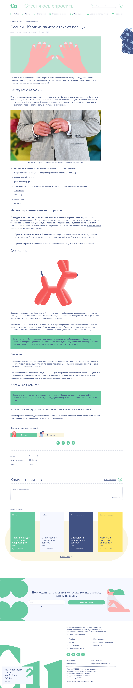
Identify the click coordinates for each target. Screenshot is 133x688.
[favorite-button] (47, 32)
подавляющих (59, 364)
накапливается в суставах (63, 244)
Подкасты (119, 14)
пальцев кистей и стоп (77, 97)
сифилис (17, 195)
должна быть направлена (29, 361)
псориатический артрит (24, 173)
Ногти (43, 549)
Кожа (72, 549)
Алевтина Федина (21, 32)
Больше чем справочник (99, 14)
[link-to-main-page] (13, 6)
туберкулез (19, 190)
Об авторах (71, 664)
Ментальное (78, 14)
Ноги (101, 549)
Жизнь (27, 14)
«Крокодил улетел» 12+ (100, 664)
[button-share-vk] (58, 443)
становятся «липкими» (73, 234)
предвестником (39, 339)
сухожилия (61, 105)
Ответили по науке (59, 14)
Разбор (16, 14)
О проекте (70, 660)
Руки (31, 464)
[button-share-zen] (78, 654)
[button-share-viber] (73, 443)
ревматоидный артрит (23, 177)
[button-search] (93, 5)
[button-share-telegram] (63, 443)
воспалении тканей (28, 220)
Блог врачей (41, 14)
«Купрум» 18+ (96, 660)
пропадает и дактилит (61, 378)
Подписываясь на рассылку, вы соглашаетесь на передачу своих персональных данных (66, 607)
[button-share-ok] (68, 443)
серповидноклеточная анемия (27, 186)
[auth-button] (121, 6)
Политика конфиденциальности (79, 681)
